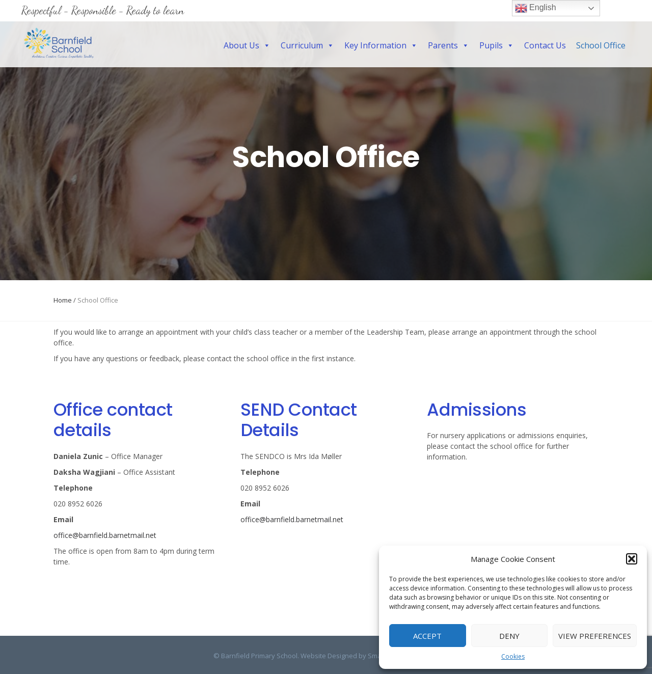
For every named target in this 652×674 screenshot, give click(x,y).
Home (62, 300)
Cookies (513, 656)
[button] (632, 559)
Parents (448, 45)
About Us (247, 45)
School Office (601, 45)
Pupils (496, 45)
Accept (427, 636)
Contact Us (545, 45)
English (535, 8)
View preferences (594, 636)
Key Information (381, 45)
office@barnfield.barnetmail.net (104, 535)
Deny (509, 636)
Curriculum (307, 45)
